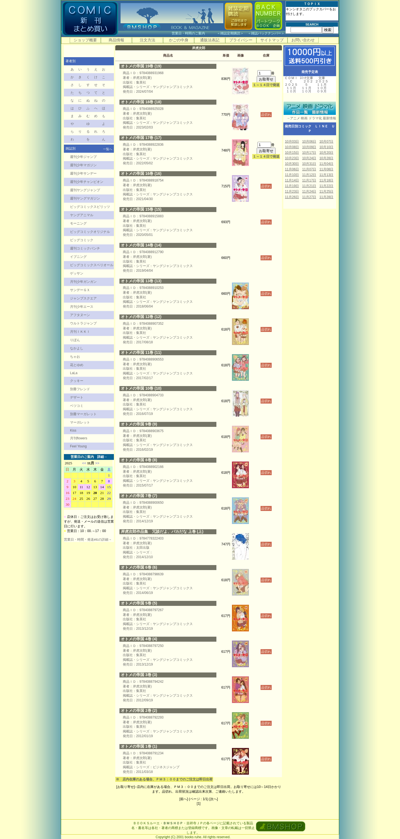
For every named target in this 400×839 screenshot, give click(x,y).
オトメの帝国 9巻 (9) (139, 424)
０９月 (322, 91)
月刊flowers (78, 438)
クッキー (76, 381)
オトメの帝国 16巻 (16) (141, 173)
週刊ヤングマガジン (85, 198)
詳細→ (102, 457)
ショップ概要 (85, 40)
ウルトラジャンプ (83, 323)
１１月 (291, 88)
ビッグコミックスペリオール (91, 265)
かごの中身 (178, 40)
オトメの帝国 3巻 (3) (139, 674)
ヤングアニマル (81, 215)
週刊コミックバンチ (85, 248)
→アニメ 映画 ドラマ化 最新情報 (309, 118)
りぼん (75, 340)
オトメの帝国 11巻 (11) (141, 352)
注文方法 (147, 40)
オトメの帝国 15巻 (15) (141, 209)
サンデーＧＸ (80, 290)
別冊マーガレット (83, 414)
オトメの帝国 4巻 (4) (139, 639)
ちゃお (75, 357)
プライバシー (240, 40)
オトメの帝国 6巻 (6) (139, 567)
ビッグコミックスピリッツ (90, 207)
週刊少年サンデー (83, 173)
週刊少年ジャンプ (83, 157)
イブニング (78, 257)
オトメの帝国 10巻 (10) (141, 388)
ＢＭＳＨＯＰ (173, 823)
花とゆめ (76, 365)
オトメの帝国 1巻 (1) (139, 746)
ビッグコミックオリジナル (90, 232)
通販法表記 (209, 40)
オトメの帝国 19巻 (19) (141, 66)
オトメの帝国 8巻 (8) (139, 460)
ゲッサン (76, 273)
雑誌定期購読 (230, 33)
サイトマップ (272, 40)
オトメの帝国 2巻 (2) (139, 710)
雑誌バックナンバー (266, 33)
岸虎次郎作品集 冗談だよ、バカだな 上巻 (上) (162, 531)
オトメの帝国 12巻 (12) (141, 316)
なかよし (76, 348)
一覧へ (107, 149)
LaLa (74, 373)
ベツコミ (76, 406)
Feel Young (78, 446)
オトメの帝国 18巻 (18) (141, 102)
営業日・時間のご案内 (194, 33)
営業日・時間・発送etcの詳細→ (88, 539)
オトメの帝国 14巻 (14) (141, 245)
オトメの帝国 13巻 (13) (141, 281)
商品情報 (116, 40)
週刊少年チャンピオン (86, 182)
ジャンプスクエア (83, 298)
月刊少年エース (81, 307)
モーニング (78, 223)
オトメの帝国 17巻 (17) (141, 137)
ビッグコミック (81, 240)
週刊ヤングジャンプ (85, 190)
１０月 (291, 91)
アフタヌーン (80, 315)
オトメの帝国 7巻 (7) (139, 495)
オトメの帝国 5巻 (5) (139, 603)
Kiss (73, 430)
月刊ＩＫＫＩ (80, 332)
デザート (76, 397)
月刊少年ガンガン (83, 282)
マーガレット (80, 422)
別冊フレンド (80, 389)
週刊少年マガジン (83, 165)
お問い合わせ (303, 40)
